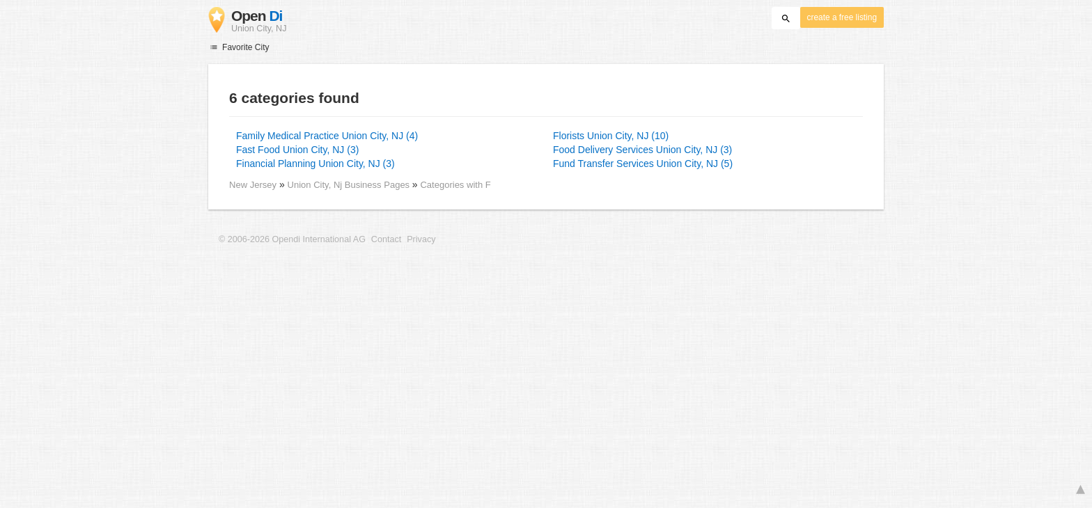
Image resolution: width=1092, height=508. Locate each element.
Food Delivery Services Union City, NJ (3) (642, 149)
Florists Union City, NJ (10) (611, 135)
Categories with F (455, 185)
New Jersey (252, 185)
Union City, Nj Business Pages (350, 185)
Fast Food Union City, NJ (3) (297, 149)
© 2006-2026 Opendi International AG (292, 239)
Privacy (421, 239)
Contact (386, 239)
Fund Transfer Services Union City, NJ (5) (643, 163)
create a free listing (842, 17)
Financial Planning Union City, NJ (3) (315, 163)
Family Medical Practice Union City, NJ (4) (327, 135)
